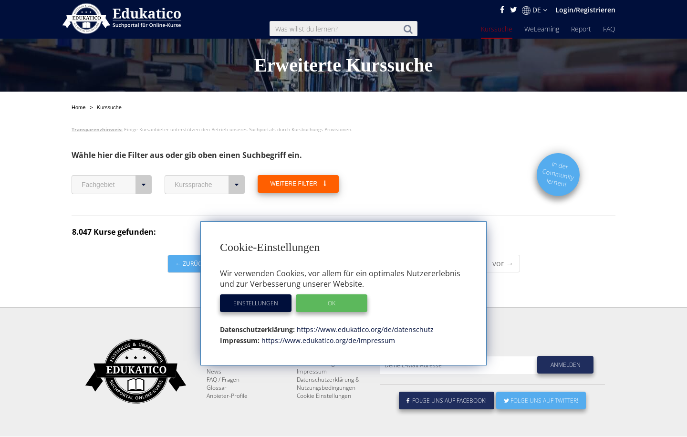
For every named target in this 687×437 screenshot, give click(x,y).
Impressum (312, 372)
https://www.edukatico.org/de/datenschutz (364, 329)
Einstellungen (255, 303)
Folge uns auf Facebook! (446, 401)
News (214, 372)
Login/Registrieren (585, 9)
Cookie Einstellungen (324, 396)
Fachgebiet (117, 162)
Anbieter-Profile (227, 396)
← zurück (190, 241)
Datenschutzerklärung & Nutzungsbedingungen (328, 384)
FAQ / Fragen (223, 380)
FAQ (609, 28)
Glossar (217, 388)
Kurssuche (496, 28)
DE (534, 10)
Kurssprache (210, 162)
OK (331, 303)
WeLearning (541, 28)
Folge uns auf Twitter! (541, 401)
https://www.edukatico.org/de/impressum (327, 340)
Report (581, 28)
